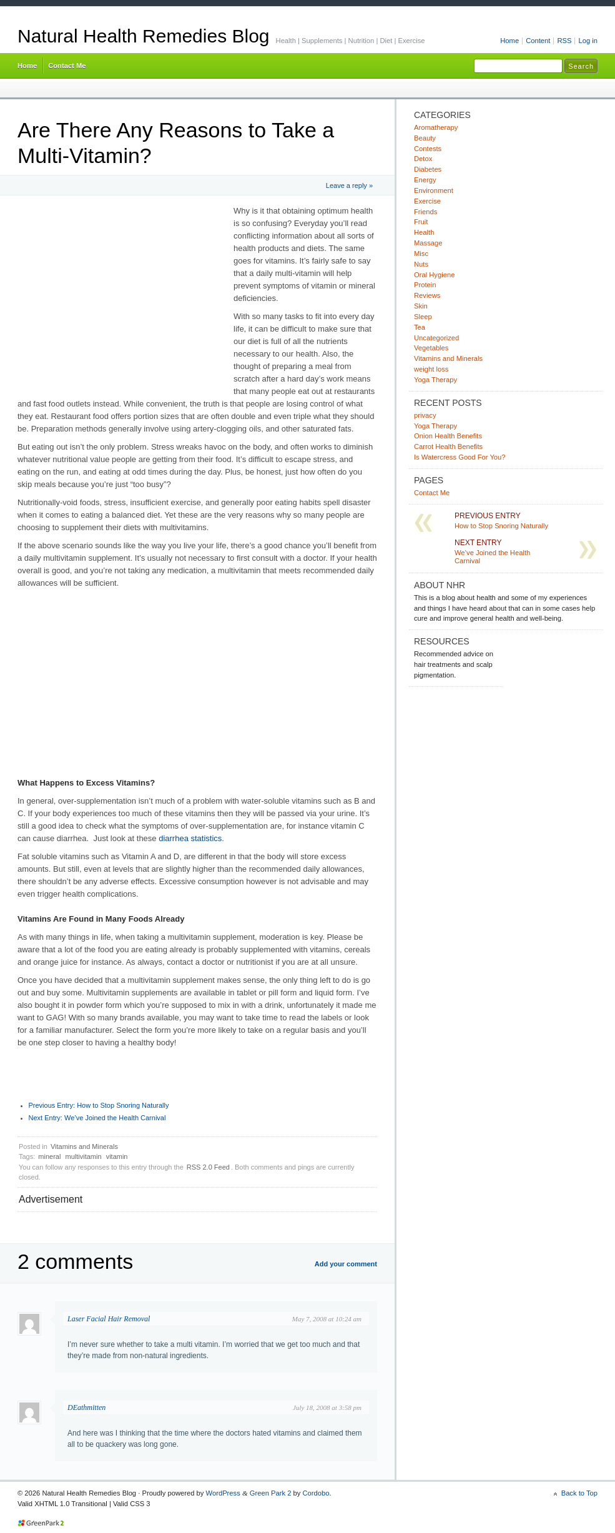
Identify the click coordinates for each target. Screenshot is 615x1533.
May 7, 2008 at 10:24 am (327, 1319)
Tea (419, 327)
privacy (425, 415)
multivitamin (84, 1156)
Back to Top (579, 1493)
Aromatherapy (436, 127)
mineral (49, 1156)
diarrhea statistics (190, 838)
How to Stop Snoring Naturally (99, 1105)
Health (424, 232)
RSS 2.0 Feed (208, 1167)
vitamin (117, 1156)
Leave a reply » (349, 185)
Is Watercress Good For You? (460, 457)
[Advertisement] (122, 298)
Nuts (421, 264)
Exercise (427, 201)
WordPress (223, 1493)
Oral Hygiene (434, 275)
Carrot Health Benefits (448, 446)
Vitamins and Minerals (84, 1146)
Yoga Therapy (435, 379)
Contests (427, 148)
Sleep (423, 316)
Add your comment (346, 1264)
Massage (428, 243)
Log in (588, 40)
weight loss (431, 369)
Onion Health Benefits (448, 436)
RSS (564, 40)
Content (538, 40)
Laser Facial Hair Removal (108, 1318)
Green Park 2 (271, 1493)
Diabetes (427, 169)
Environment (433, 190)
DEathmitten (86, 1407)
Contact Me (67, 65)
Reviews (427, 295)
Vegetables (431, 348)
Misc (421, 253)
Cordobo (315, 1493)
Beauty (425, 138)
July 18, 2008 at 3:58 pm (327, 1407)
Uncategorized (436, 338)
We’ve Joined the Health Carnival (97, 1117)
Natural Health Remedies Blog (143, 36)
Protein (425, 284)
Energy (425, 180)
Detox (423, 158)
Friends (425, 211)
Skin (421, 306)
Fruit (421, 221)
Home (509, 40)
